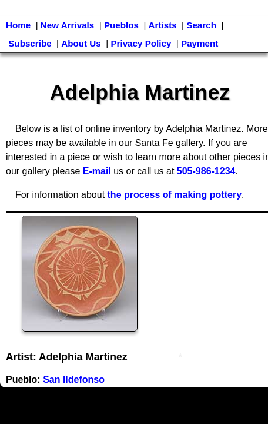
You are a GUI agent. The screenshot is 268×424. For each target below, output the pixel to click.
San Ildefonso (74, 380)
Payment (199, 43)
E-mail (97, 171)
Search (201, 25)
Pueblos (121, 25)
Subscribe (29, 43)
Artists (163, 25)
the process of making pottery (175, 195)
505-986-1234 (206, 171)
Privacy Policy (140, 43)
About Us (81, 43)
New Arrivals (67, 25)
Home (18, 25)
